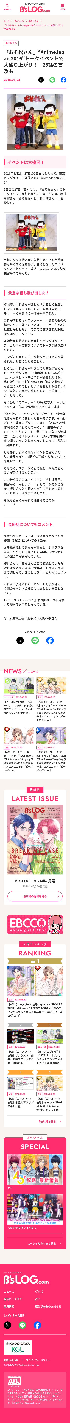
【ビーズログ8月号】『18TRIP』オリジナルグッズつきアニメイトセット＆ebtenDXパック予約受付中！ (19, 707)
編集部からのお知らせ (48, 1306)
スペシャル (19, 21)
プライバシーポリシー (38, 1360)
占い (37, 1299)
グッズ (39, 1291)
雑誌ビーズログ (13, 1299)
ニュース (9, 1291)
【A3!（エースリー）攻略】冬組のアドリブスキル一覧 (20, 1102)
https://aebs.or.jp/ (32, 1402)
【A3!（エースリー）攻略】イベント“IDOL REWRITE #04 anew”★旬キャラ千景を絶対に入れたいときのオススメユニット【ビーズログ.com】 (51, 711)
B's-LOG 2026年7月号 (35, 880)
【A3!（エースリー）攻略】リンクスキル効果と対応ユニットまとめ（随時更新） (20, 1057)
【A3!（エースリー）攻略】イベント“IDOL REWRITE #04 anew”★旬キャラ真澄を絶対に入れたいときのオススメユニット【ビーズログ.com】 (51, 761)
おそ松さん (33, 21)
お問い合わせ (11, 1360)
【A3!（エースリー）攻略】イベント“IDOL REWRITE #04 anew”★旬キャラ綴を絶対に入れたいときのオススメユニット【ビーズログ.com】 (18, 761)
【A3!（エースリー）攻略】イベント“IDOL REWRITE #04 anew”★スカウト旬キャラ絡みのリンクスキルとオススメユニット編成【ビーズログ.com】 (35, 1009)
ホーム (6, 21)
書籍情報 (9, 1306)
